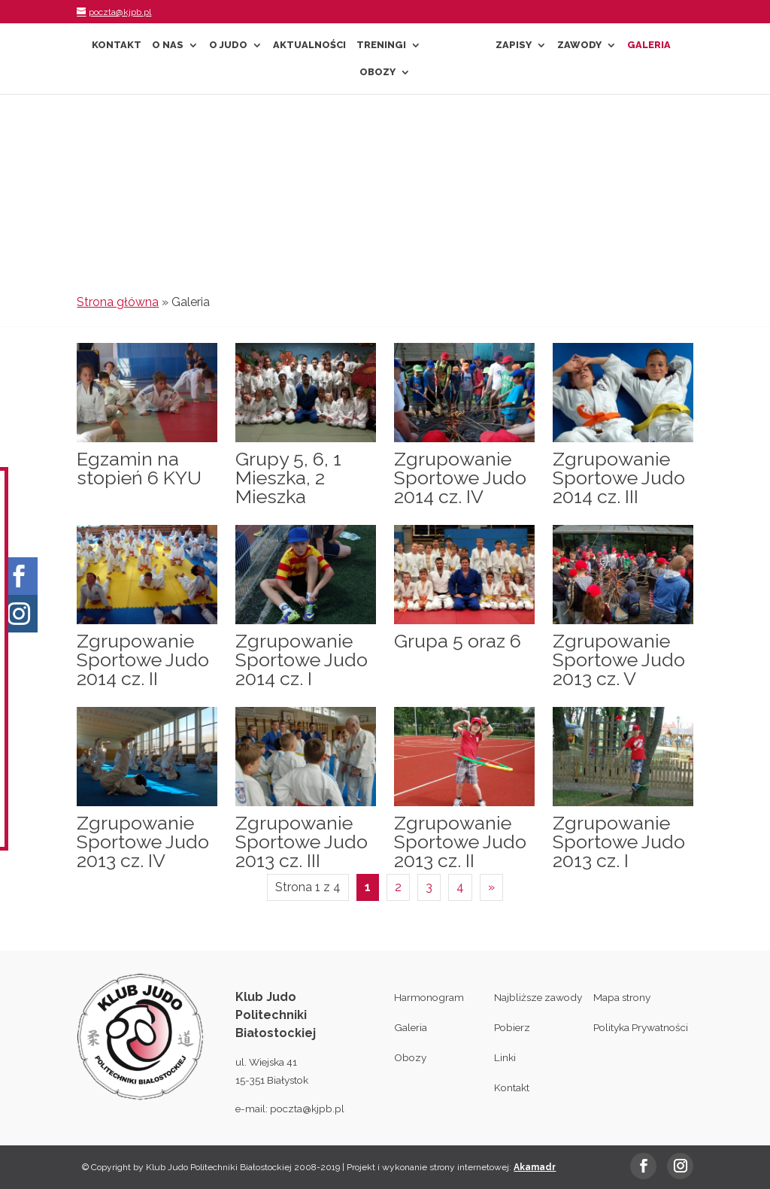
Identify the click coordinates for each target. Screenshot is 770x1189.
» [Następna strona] (491, 887)
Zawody (579, 45)
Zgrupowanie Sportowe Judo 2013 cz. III (301, 841)
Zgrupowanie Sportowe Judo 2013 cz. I (619, 841)
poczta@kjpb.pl (307, 1109)
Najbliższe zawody (538, 997)
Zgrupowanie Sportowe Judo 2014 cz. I (301, 659)
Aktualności (309, 45)
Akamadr (535, 1167)
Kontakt (116, 45)
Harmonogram (429, 997)
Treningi (381, 45)
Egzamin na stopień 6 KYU (139, 468)
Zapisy (514, 45)
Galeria (649, 45)
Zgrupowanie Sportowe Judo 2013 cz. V (619, 659)
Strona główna (118, 302)
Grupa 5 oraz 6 (457, 640)
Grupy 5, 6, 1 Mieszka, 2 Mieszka (288, 477)
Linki (505, 1057)
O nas (167, 45)
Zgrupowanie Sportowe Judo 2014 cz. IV (460, 477)
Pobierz (512, 1027)
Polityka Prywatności (640, 1027)
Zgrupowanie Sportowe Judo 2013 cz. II (460, 841)
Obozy (377, 72)
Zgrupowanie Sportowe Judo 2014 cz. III (619, 477)
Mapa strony (621, 997)
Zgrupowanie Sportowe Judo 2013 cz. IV (143, 841)
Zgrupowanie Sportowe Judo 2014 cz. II (143, 659)
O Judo (228, 45)
